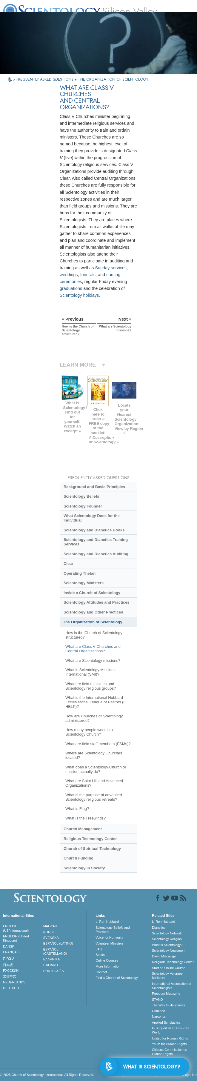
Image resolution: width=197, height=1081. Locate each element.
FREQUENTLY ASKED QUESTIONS (45, 79)
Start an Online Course (168, 968)
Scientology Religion (167, 939)
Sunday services (111, 267)
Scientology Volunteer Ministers (168, 975)
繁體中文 (9, 976)
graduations (71, 288)
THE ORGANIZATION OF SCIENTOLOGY (113, 79)
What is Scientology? (167, 945)
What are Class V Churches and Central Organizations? (93, 648)
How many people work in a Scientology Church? (89, 732)
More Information (108, 966)
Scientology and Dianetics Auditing (96, 554)
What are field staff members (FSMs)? (98, 744)
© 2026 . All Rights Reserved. (47, 1075)
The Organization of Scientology (92, 622)
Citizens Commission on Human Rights (169, 1052)
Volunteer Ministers (110, 943)
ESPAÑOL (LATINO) (58, 943)
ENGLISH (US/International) (16, 928)
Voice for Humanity (109, 937)
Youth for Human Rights (169, 1044)
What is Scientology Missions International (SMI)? (90, 672)
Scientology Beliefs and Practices (113, 930)
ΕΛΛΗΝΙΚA (51, 959)
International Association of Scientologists (171, 986)
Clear (68, 563)
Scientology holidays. (80, 295)
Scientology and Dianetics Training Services (96, 541)
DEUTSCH (11, 988)
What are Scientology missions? (92, 660)
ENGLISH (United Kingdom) (16, 938)
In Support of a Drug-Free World (170, 1030)
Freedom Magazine (166, 993)
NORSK (49, 932)
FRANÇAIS (11, 952)
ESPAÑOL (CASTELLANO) (55, 951)
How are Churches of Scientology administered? (94, 718)
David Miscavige (164, 956)
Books (100, 955)
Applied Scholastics (166, 1022)
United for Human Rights (170, 1038)
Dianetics (158, 927)
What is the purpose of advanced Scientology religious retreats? (93, 797)
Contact (101, 972)
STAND (157, 999)
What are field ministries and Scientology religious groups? (90, 686)
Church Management (83, 829)
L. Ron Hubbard (107, 921)
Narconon (159, 1016)
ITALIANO (50, 965)
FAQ (99, 949)
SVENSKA (51, 937)
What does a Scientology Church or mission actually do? (95, 769)
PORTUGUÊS (53, 971)
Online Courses (107, 960)
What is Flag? (77, 808)
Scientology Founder (83, 506)
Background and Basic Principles (94, 487)
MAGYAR (50, 926)
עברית (8, 958)
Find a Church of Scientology (117, 977)
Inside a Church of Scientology (92, 593)
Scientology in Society (84, 868)
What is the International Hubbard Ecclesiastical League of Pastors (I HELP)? (94, 702)
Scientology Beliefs (81, 496)
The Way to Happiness (168, 1005)
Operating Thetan (80, 573)
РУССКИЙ (11, 970)
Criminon (158, 1011)
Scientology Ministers (84, 583)
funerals (88, 274)
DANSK (8, 946)
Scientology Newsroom (169, 950)
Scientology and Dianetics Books (94, 530)
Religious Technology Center (90, 838)
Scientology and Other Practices (93, 612)
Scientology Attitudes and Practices (97, 602)
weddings (69, 274)
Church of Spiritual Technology (92, 848)
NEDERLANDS (14, 982)
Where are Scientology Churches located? (93, 755)
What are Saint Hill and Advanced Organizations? (94, 783)
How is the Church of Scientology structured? (93, 635)
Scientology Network (167, 933)
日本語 (8, 965)
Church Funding (78, 858)
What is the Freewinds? (85, 818)
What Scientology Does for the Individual (92, 517)
